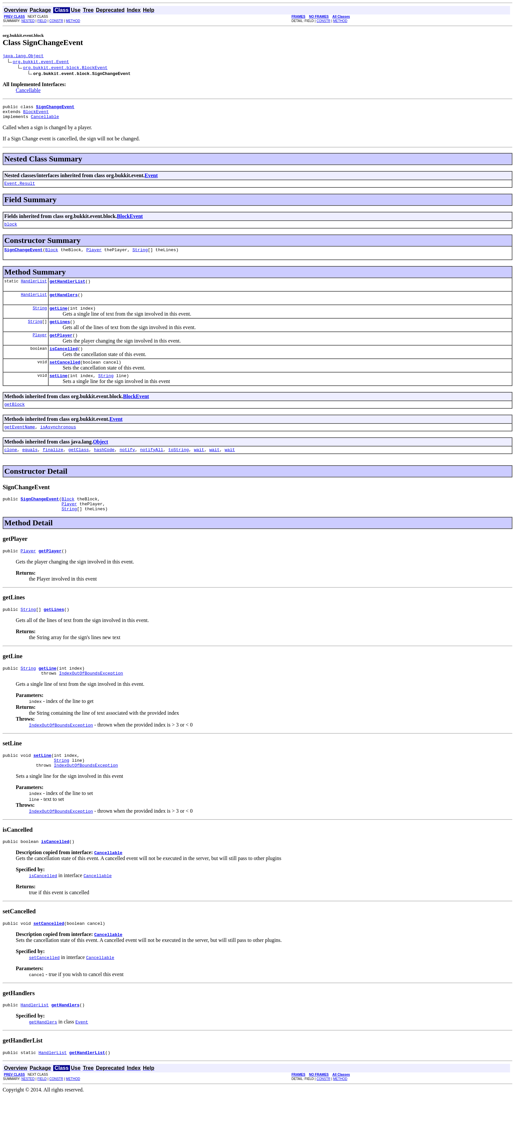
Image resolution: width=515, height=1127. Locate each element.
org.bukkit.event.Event (41, 62)
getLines (60, 332)
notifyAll (151, 467)
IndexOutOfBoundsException (91, 698)
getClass (78, 467)
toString (178, 467)
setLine (59, 390)
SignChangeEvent (23, 256)
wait (199, 467)
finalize (53, 467)
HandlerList (34, 289)
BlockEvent (36, 114)
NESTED (28, 21)
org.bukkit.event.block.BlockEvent (65, 68)
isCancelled (64, 361)
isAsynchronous (58, 443)
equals (30, 467)
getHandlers (64, 303)
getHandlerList (67, 289)
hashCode (104, 467)
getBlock (14, 420)
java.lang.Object (23, 57)
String (140, 256)
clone (10, 467)
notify (127, 467)
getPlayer (61, 347)
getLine (59, 318)
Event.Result (19, 188)
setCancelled (65, 376)
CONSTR (56, 21)
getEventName (19, 443)
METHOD (73, 21)
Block (51, 256)
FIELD (42, 21)
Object (100, 458)
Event (151, 179)
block (10, 230)
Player (94, 256)
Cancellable (28, 91)
